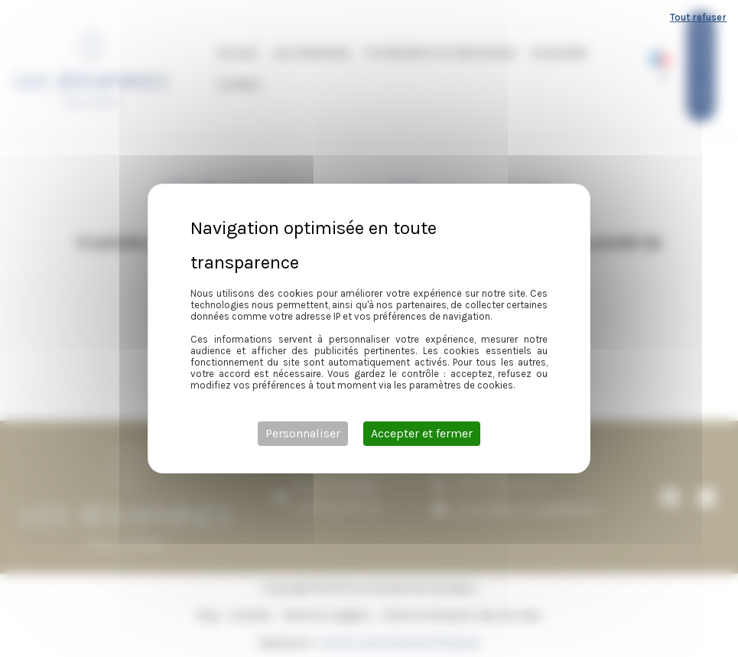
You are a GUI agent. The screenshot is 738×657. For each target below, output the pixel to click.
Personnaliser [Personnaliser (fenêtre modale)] (302, 433)
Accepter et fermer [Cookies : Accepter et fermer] (422, 433)
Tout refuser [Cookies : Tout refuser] (698, 17)
